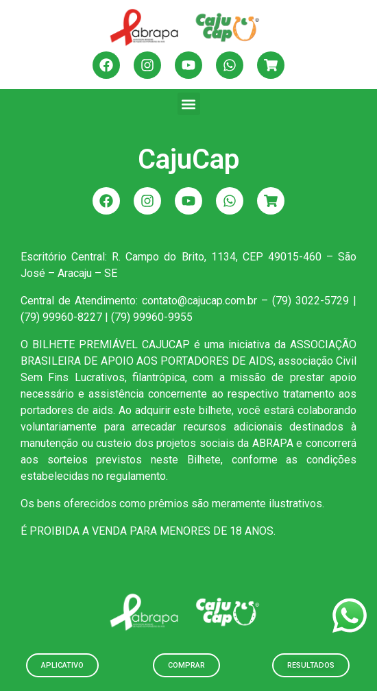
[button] (189, 104)
